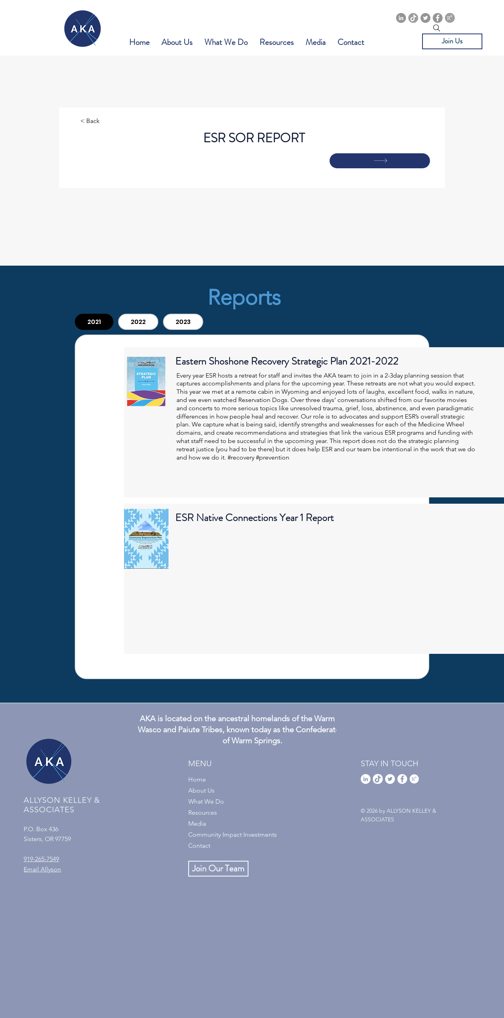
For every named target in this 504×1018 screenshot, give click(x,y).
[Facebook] (438, 18)
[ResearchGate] (450, 18)
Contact (199, 845)
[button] (177, 42)
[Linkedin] (401, 18)
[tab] (94, 322)
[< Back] (106, 121)
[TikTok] (413, 18)
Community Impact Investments (232, 834)
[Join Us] (452, 41)
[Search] (436, 28)
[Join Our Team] (218, 869)
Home (197, 779)
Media (197, 823)
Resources (202, 812)
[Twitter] (425, 18)
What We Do (206, 801)
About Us (201, 790)
